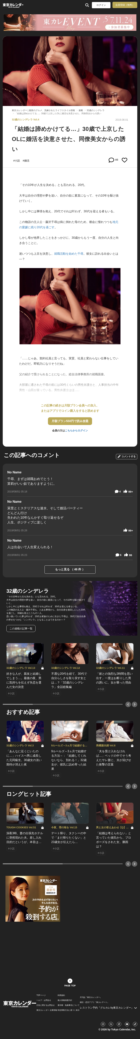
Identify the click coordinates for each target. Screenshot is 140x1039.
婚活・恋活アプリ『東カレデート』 (94, 1002)
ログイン (101, 5)
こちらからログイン (76, 430)
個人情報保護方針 (65, 1000)
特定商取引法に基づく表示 (68, 1010)
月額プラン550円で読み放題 (70, 421)
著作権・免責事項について (68, 1005)
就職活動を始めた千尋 (68, 253)
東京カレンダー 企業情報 (46, 1010)
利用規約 (61, 995)
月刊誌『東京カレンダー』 (91, 997)
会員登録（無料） (124, 4)
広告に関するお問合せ (45, 1005)
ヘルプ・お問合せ (43, 1000)
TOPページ (41, 995)
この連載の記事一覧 (20, 628)
